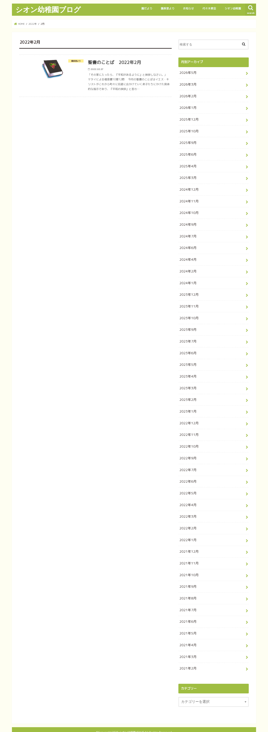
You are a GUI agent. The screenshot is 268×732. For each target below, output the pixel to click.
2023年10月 (188, 313)
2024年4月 (187, 255)
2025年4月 (187, 164)
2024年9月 (187, 221)
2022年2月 (187, 518)
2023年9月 (187, 324)
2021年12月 (188, 541)
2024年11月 (188, 198)
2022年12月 (188, 415)
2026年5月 (187, 72)
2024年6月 (187, 244)
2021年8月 (187, 587)
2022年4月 (187, 496)
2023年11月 (188, 301)
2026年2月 (187, 95)
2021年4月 (187, 633)
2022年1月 (187, 530)
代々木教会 (209, 8)
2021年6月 (187, 610)
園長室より (167, 8)
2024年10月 (188, 210)
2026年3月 (187, 84)
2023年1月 (187, 404)
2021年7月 (187, 599)
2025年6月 (187, 152)
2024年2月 (187, 267)
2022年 (33, 24)
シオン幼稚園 (233, 8)
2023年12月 (188, 290)
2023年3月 (187, 381)
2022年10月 (188, 438)
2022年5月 (187, 484)
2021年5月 (187, 621)
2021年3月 (187, 644)
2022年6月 (187, 473)
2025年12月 (188, 118)
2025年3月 (187, 175)
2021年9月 (187, 576)
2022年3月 (187, 507)
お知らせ (188, 8)
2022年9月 (187, 450)
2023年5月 (187, 358)
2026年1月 (187, 107)
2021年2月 (187, 656)
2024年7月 (187, 233)
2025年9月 (187, 141)
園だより (146, 8)
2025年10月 (188, 130)
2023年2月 (187, 393)
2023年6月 (187, 347)
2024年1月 (187, 278)
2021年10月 (188, 564)
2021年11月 (188, 553)
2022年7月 (187, 461)
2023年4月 (187, 370)
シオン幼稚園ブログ (48, 9)
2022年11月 (188, 427)
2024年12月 (188, 187)
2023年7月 (187, 335)
